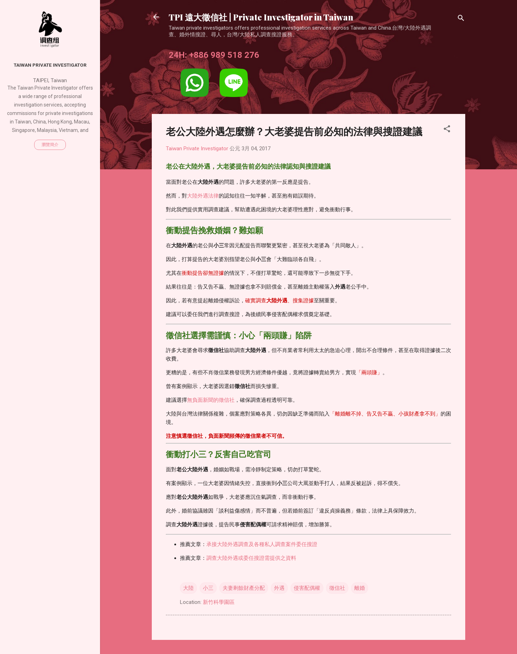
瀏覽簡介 (50, 144)
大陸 (188, 588)
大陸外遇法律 (203, 196)
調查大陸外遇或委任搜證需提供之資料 (251, 558)
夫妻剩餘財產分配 (244, 588)
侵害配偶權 (307, 588)
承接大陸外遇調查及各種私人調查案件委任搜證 (261, 544)
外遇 (279, 588)
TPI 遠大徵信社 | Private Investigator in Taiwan (261, 17)
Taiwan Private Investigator (50, 65)
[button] (447, 130)
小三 (208, 588)
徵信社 (337, 588)
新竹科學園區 (219, 602)
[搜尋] (461, 19)
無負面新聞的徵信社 (211, 400)
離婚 (359, 588)
